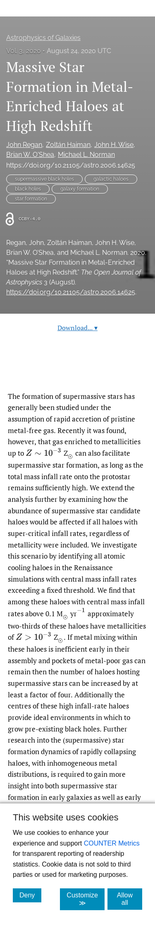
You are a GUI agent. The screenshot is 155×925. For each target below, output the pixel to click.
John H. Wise (114, 145)
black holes (28, 189)
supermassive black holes (44, 179)
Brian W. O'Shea (30, 154)
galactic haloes (111, 179)
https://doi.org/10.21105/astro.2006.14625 (70, 165)
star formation (31, 199)
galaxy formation (79, 189)
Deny (30, 895)
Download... (77, 327)
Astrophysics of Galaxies (43, 38)
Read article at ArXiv (77, 371)
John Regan (24, 145)
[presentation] (44, 452)
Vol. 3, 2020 (23, 51)
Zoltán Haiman (68, 145)
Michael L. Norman (86, 154)
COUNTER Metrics (112, 843)
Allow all (129, 899)
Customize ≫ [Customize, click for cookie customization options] (86, 899)
